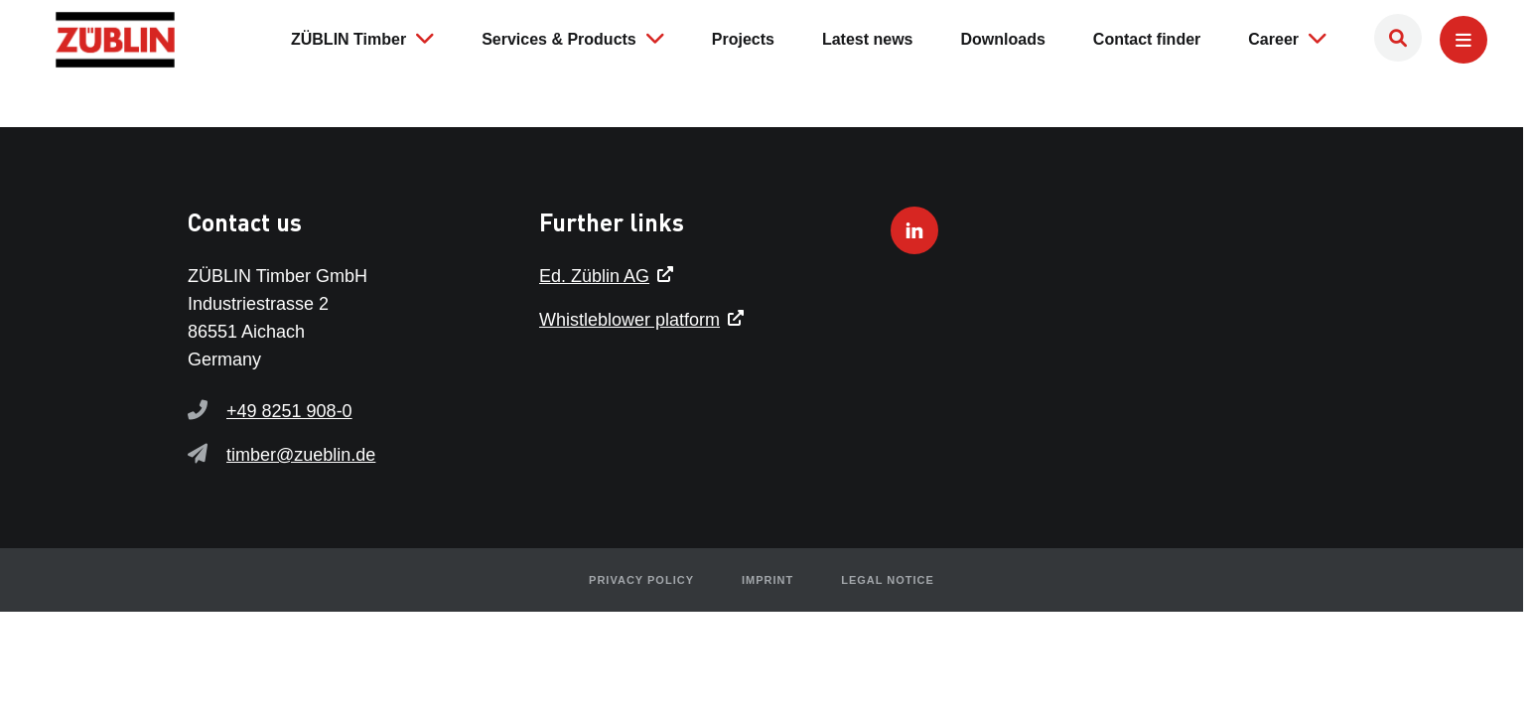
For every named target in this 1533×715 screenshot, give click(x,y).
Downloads (1003, 39)
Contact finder (1146, 39)
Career (1287, 38)
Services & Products (573, 38)
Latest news (867, 39)
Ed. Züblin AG (594, 276)
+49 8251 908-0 (289, 411)
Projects (743, 39)
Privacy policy (641, 580)
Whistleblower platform (629, 320)
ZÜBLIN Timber (362, 38)
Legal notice (887, 580)
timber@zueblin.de (300, 455)
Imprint (767, 580)
